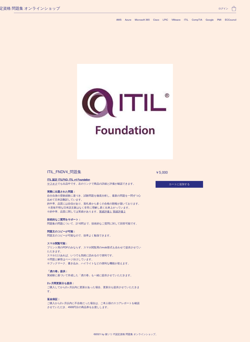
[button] (234, 8)
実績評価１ (105, 211)
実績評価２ (119, 211)
